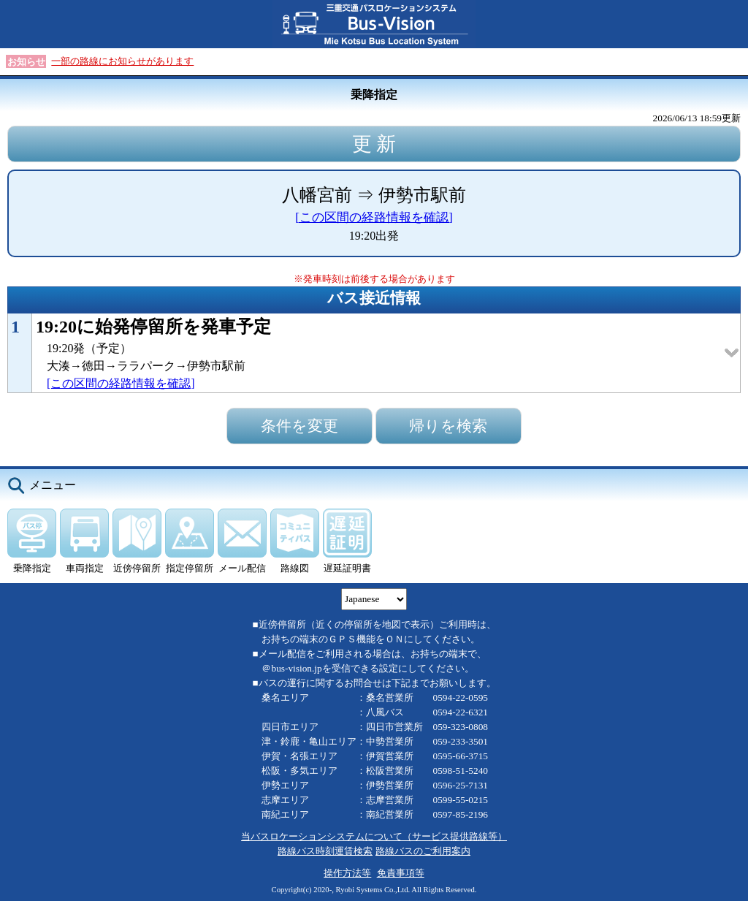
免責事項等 (400, 872)
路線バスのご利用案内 (422, 850)
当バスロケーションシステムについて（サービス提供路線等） (374, 836)
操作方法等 (347, 872)
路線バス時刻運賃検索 (325, 850)
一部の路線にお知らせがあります (122, 61)
